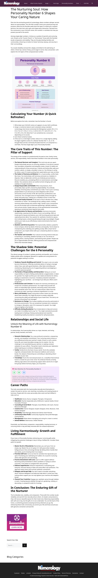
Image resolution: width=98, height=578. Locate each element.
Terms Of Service (66, 573)
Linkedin (28, 573)
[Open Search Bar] (92, 3)
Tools (79, 3)
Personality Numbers (67, 3)
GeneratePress (64, 575)
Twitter (23, 573)
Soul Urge (56, 3)
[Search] (24, 545)
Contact (82, 573)
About (25, 3)
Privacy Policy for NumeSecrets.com (42, 573)
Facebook (16, 573)
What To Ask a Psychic (36, 3)
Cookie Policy (56, 573)
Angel (48, 3)
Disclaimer (75, 573)
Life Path (86, 3)
